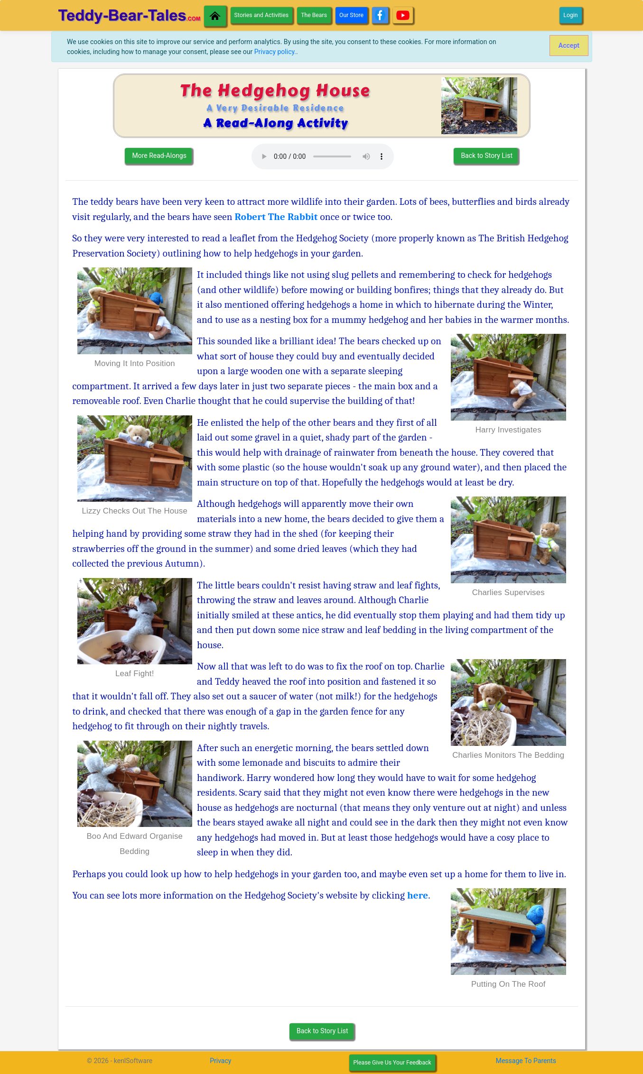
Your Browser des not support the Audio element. (323, 156)
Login (570, 15)
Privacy (220, 1061)
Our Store (351, 15)
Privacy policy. (275, 51)
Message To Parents (526, 1061)
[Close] (569, 45)
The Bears (314, 15)
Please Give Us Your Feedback (392, 1062)
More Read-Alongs (158, 155)
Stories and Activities (261, 15)
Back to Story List (486, 155)
